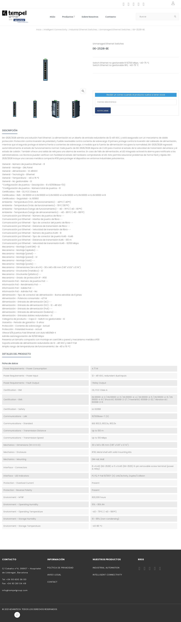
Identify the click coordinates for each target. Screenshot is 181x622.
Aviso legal (54, 574)
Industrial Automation (106, 567)
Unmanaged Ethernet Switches (108, 43)
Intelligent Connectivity (107, 574)
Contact (52, 582)
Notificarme (102, 111)
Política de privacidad (60, 567)
